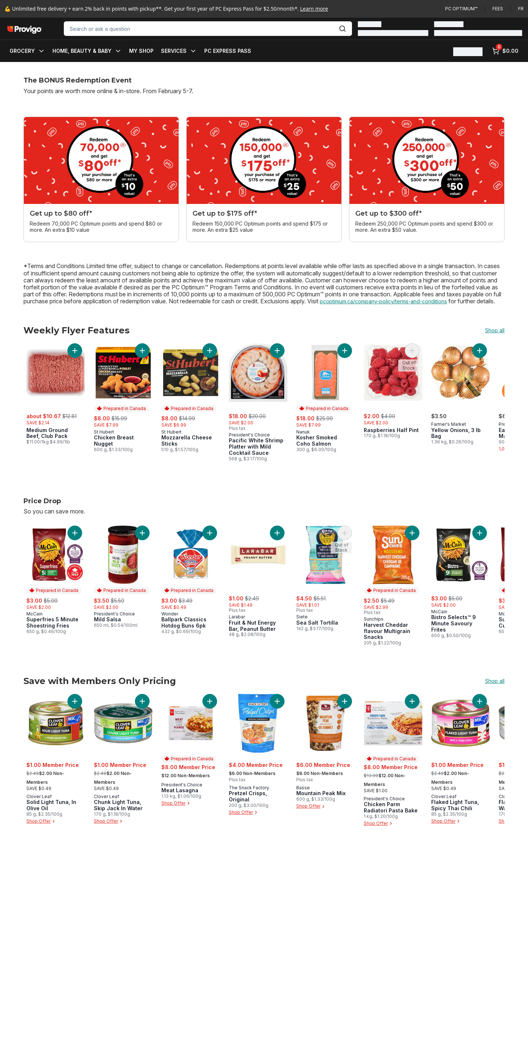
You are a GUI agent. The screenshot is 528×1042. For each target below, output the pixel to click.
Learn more (314, 8)
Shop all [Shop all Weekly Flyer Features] (495, 330)
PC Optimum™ (461, 8)
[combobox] (208, 28)
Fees (497, 8)
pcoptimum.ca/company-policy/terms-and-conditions (383, 301)
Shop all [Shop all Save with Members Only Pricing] (495, 681)
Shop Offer (41, 821)
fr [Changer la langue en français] (521, 8)
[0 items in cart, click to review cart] (505, 51)
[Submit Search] (342, 28)
